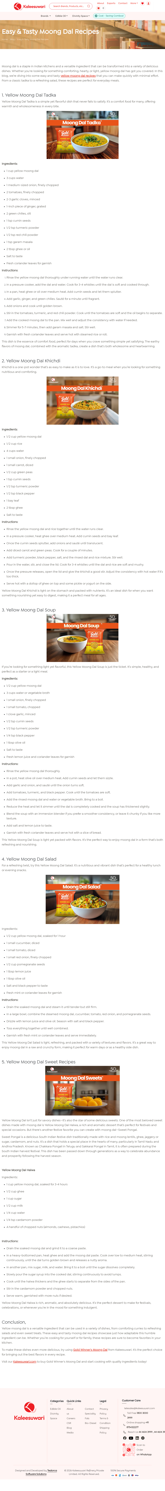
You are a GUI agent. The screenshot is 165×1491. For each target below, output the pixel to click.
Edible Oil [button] (60, 15)
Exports (111, 3)
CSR (69, 1423)
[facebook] (124, 1437)
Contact (122, 3)
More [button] (133, 3)
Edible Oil (55, 1408)
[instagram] (142, 1437)
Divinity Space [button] (80, 15)
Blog (12, 39)
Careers (71, 1418)
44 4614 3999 (146, 1432)
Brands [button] (45, 15)
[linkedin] (137, 1437)
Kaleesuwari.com (24, 1361)
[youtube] (131, 1437)
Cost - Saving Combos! (110, 15)
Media (70, 1432)
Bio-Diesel (90, 1423)
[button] (148, 3)
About (100, 3)
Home (5, 39)
